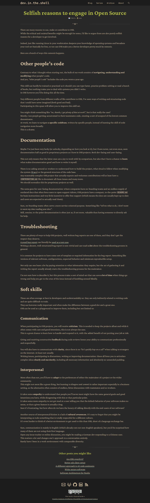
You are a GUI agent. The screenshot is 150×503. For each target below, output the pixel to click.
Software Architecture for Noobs (75, 473)
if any (34, 172)
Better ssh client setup (75, 462)
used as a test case (60, 242)
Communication (34, 318)
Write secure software (75, 469)
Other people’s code (42, 63)
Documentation (37, 140)
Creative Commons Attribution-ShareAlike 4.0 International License (75, 499)
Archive (110, 3)
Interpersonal (32, 369)
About (121, 3)
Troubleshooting (38, 226)
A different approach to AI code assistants (75, 466)
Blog (90, 3)
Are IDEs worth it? (74, 459)
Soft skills (31, 289)
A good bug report (28, 242)
